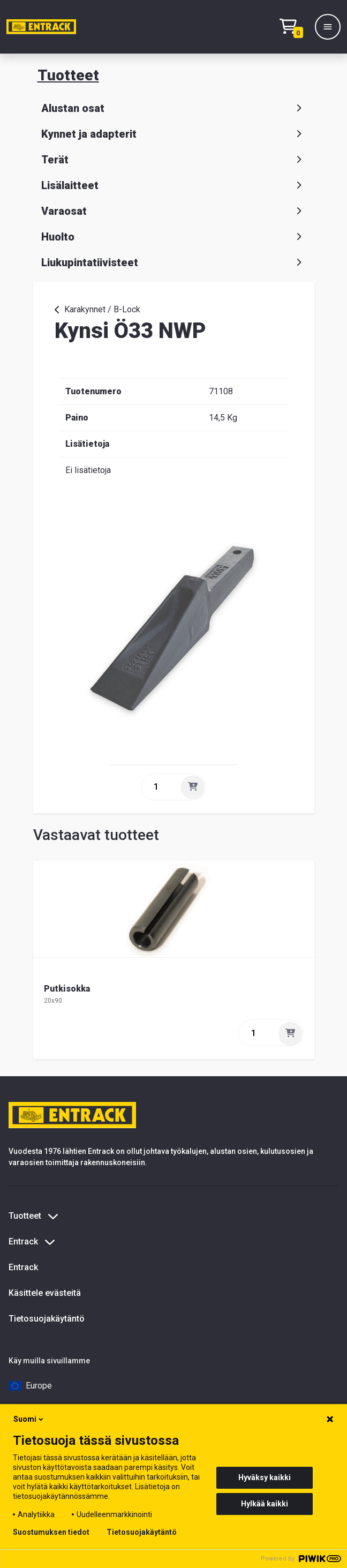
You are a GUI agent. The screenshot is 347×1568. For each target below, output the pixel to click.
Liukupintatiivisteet (173, 262)
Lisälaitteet (173, 185)
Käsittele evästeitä (45, 1293)
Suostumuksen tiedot (51, 1532)
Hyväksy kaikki (264, 1477)
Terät (173, 159)
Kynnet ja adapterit (173, 133)
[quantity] (160, 787)
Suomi (29, 1419)
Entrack (23, 1267)
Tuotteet (68, 75)
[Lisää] (193, 787)
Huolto (173, 236)
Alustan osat (173, 108)
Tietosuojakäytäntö (47, 1319)
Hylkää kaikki (264, 1503)
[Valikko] (328, 27)
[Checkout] (294, 27)
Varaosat (173, 211)
